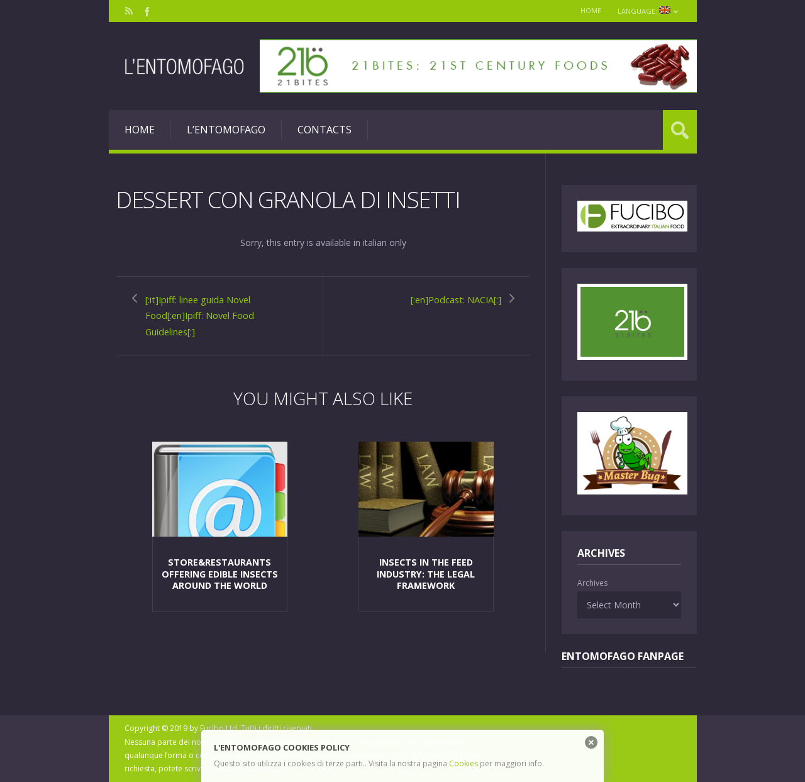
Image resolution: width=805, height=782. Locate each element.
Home (587, 10)
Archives (592, 583)
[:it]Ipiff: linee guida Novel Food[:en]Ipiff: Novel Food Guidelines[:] (208, 315)
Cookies (463, 763)
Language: (647, 11)
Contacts (324, 130)
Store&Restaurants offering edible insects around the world (219, 569)
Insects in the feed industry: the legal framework (425, 569)
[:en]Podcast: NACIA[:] (448, 299)
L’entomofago (226, 130)
